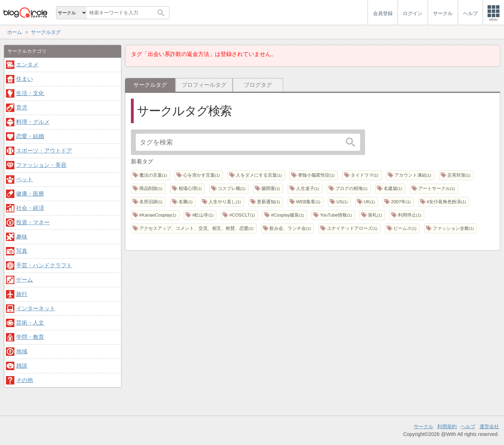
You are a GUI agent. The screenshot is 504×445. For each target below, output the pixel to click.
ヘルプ (468, 426)
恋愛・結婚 (30, 136)
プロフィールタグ (204, 85)
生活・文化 (30, 93)
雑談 (21, 366)
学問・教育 (30, 337)
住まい (24, 79)
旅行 (21, 294)
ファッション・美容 (41, 165)
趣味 (21, 237)
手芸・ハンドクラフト (44, 265)
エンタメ (27, 65)
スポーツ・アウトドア (44, 151)
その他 (24, 380)
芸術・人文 (30, 323)
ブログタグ (258, 85)
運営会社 (489, 426)
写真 (21, 251)
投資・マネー (33, 222)
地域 (21, 351)
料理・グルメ (33, 122)
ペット (24, 179)
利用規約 (447, 426)
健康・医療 (30, 194)
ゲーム (24, 280)
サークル (423, 426)
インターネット (35, 308)
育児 (21, 108)
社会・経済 (30, 208)
